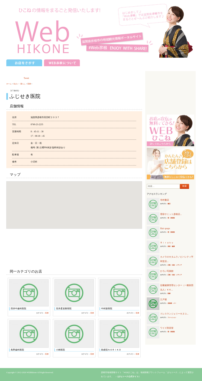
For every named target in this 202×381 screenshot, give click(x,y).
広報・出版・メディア (175, 265)
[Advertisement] (170, 92)
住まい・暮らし (19, 84)
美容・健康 (171, 246)
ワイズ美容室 (166, 328)
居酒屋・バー (172, 303)
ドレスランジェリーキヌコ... (174, 314)
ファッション (172, 317)
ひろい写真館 (166, 271)
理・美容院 (171, 218)
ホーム (9, 84)
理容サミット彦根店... (171, 214)
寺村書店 (164, 200)
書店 (169, 203)
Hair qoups (165, 228)
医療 (29, 84)
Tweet (26, 78)
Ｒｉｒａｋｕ (166, 242)
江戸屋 (163, 299)
